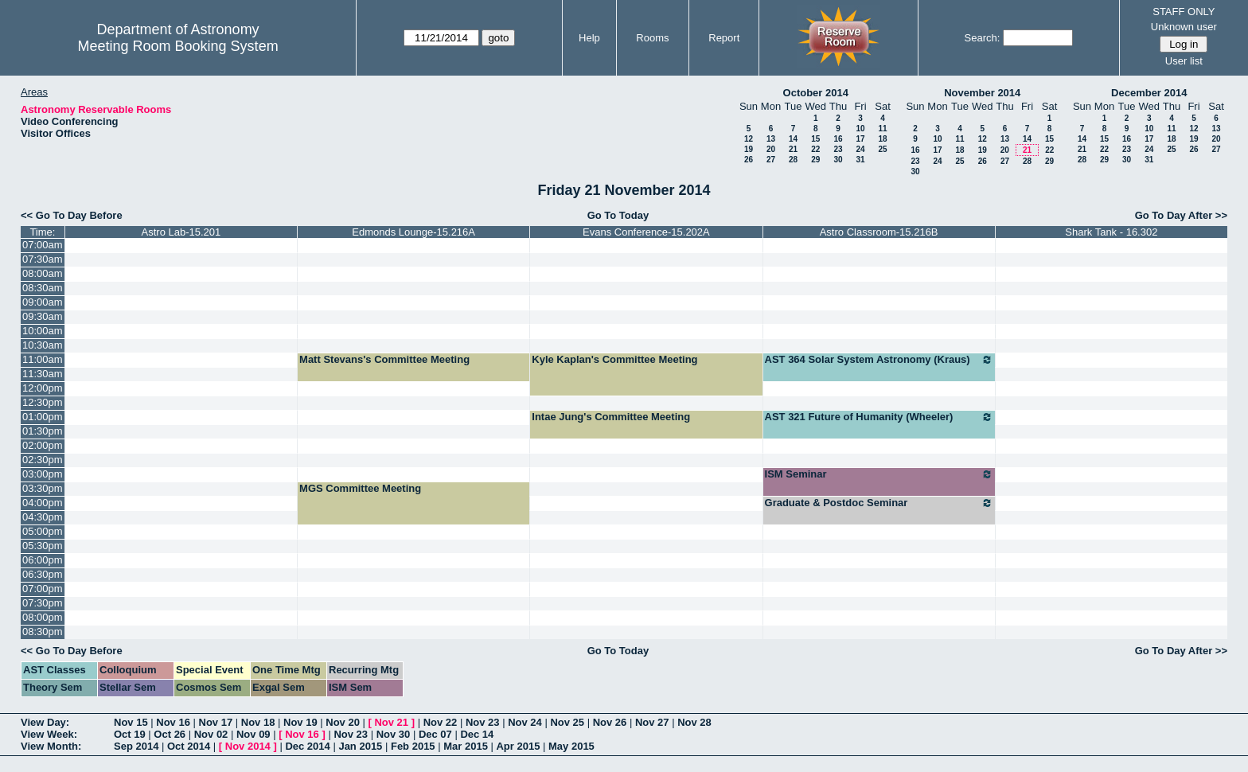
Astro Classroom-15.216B (879, 232)
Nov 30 (393, 734)
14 (793, 139)
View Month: (51, 746)
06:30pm (42, 574)
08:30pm (42, 631)
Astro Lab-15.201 (181, 232)
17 (860, 139)
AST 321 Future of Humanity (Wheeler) (879, 417)
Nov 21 (391, 722)
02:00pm (42, 445)
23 (837, 149)
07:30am (42, 259)
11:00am (42, 359)
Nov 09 (253, 734)
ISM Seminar (879, 474)
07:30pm (42, 603)
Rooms (652, 38)
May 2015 (571, 746)
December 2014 (1149, 93)
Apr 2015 (518, 746)
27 (770, 159)
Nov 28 (694, 722)
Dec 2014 (307, 746)
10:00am (42, 331)
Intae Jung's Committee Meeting (611, 417)
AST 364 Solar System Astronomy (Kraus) (879, 359)
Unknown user (1184, 27)
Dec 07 (435, 734)
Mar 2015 (465, 746)
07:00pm (42, 589)
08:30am (42, 288)
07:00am (42, 245)
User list (1184, 61)
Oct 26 (169, 734)
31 (860, 159)
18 (882, 139)
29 (815, 159)
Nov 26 (610, 722)
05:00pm (42, 531)
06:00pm (42, 560)
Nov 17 (216, 722)
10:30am (42, 345)
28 (793, 159)
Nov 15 (131, 722)
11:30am (42, 374)
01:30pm (42, 431)
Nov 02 (211, 734)
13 (770, 139)
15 (815, 139)
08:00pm (42, 617)
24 (860, 149)
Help (589, 38)
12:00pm (42, 388)
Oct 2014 (188, 746)
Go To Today (618, 215)
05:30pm (42, 546)
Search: (982, 38)
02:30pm (42, 460)
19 (748, 149)
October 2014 (815, 93)
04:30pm (42, 517)
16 (837, 139)
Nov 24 (525, 722)
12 (748, 139)
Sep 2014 (136, 746)
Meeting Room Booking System (178, 46)
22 (815, 149)
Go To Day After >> (1181, 215)
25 (882, 149)
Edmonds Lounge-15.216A (413, 232)
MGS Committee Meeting (360, 488)
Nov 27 (652, 722)
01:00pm (42, 417)
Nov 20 (343, 722)
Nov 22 (440, 722)
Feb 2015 (413, 746)
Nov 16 (173, 722)
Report (723, 38)
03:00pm (42, 474)
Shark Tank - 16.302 (1111, 232)
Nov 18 (258, 722)
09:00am (42, 302)
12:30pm (42, 402)
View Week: (49, 734)
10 (860, 128)
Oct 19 (130, 734)
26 (748, 159)
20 (770, 149)
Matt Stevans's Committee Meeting (384, 359)
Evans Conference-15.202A (646, 232)
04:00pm (42, 503)
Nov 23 (483, 722)
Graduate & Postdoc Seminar (879, 503)
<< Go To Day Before (72, 215)
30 (837, 159)
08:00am (42, 273)
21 (793, 149)
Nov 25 (567, 722)
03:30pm (42, 488)
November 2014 (982, 93)
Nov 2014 (248, 746)
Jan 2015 (360, 746)
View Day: (45, 722)
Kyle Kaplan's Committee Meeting (614, 359)
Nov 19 (300, 722)
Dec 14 (476, 734)
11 (882, 128)
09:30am (42, 316)
